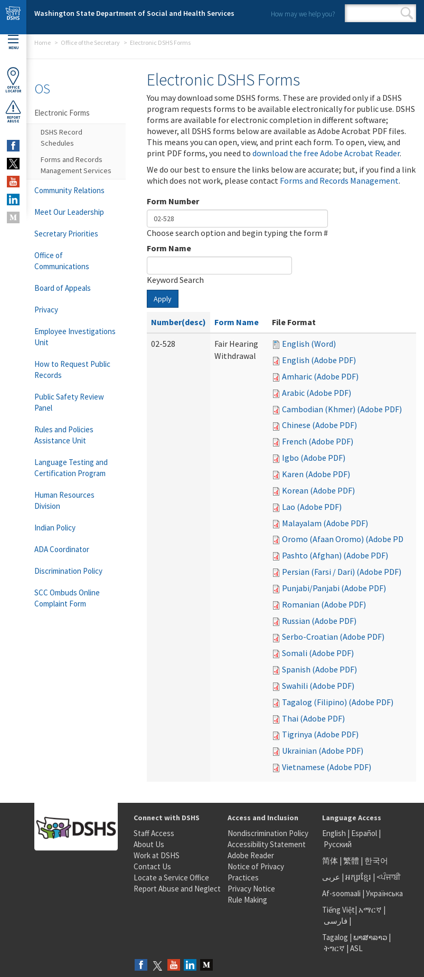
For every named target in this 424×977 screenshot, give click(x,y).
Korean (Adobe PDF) (318, 490)
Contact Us (152, 866)
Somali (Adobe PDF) (318, 653)
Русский (338, 844)
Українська (384, 893)
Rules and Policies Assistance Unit (63, 434)
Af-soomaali (341, 893)
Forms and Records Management (339, 180)
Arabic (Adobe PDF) (316, 392)
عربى (331, 877)
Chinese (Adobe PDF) (319, 425)
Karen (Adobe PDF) (316, 474)
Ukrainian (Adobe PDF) (322, 750)
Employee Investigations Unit (75, 336)
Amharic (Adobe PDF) (320, 376)
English (334, 833)
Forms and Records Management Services (76, 165)
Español (364, 833)
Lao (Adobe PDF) (312, 506)
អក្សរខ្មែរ (358, 877)
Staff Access (154, 833)
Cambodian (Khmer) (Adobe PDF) (342, 409)
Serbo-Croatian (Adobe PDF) (333, 636)
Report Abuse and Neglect (177, 889)
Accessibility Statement (267, 844)
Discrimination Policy (68, 571)
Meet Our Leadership (69, 212)
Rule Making (247, 900)
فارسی (334, 921)
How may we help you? (303, 14)
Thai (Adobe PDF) (313, 718)
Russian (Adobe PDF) (319, 620)
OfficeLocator (13, 80)
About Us (149, 844)
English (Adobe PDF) (319, 360)
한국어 (376, 861)
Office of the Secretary (90, 42)
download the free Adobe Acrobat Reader (326, 153)
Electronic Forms (62, 113)
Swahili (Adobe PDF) (318, 685)
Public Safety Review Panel (69, 402)
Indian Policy (55, 528)
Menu (13, 42)
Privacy (46, 310)
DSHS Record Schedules (61, 137)
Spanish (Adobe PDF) (319, 669)
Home (42, 42)
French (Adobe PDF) (317, 441)
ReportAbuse (13, 111)
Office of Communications (61, 260)
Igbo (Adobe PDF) (313, 457)
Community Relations (69, 190)
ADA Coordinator (61, 549)
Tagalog (335, 937)
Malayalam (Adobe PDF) (325, 523)
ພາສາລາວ (370, 937)
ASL (356, 948)
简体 (330, 861)
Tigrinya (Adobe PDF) (320, 734)
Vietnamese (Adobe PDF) (326, 767)
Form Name (169, 248)
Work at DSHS (157, 855)
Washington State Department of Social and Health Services (134, 13)
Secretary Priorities (66, 234)
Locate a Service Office (171, 877)
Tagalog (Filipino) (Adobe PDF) (337, 702)
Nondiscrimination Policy (268, 833)
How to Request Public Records (72, 369)
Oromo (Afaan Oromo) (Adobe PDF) (346, 539)
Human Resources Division (64, 500)
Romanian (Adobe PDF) (324, 604)
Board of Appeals (62, 288)
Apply (163, 298)
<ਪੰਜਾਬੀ (388, 877)
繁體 (352, 861)
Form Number (173, 201)
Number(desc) (178, 322)
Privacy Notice (251, 889)
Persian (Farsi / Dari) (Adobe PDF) (341, 571)
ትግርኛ (334, 948)
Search (407, 13)
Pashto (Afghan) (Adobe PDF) (335, 555)
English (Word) (309, 343)
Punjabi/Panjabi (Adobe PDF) (334, 588)
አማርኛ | (372, 910)
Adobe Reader (251, 855)
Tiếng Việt (338, 910)
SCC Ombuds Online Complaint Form (67, 598)
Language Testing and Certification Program (71, 467)
